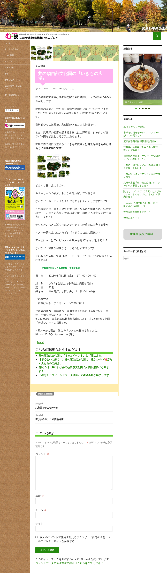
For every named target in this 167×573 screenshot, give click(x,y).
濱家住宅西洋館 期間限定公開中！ (140, 141)
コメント (42, 454)
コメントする (68, 89)
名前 (39, 496)
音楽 (6, 74)
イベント (8, 61)
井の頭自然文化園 (45, 394)
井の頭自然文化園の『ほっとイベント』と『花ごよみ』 (71, 355)
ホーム (7, 43)
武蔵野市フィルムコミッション (15, 87)
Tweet (40, 342)
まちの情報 (40, 66)
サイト (39, 523)
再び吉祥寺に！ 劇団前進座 (74, 417)
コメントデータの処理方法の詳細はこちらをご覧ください (69, 563)
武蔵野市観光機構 (141, 234)
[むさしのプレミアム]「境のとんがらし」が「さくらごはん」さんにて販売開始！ (142, 194)
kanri (55, 89)
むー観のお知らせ (12, 95)
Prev (127, 79)
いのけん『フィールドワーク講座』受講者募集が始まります (74, 375)
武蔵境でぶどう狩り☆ (74, 405)
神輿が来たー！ (131, 218)
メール (40, 509)
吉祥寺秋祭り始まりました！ (138, 212)
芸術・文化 (9, 67)
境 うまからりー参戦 (134, 126)
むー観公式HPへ (11, 49)
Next (157, 79)
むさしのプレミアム (13, 80)
